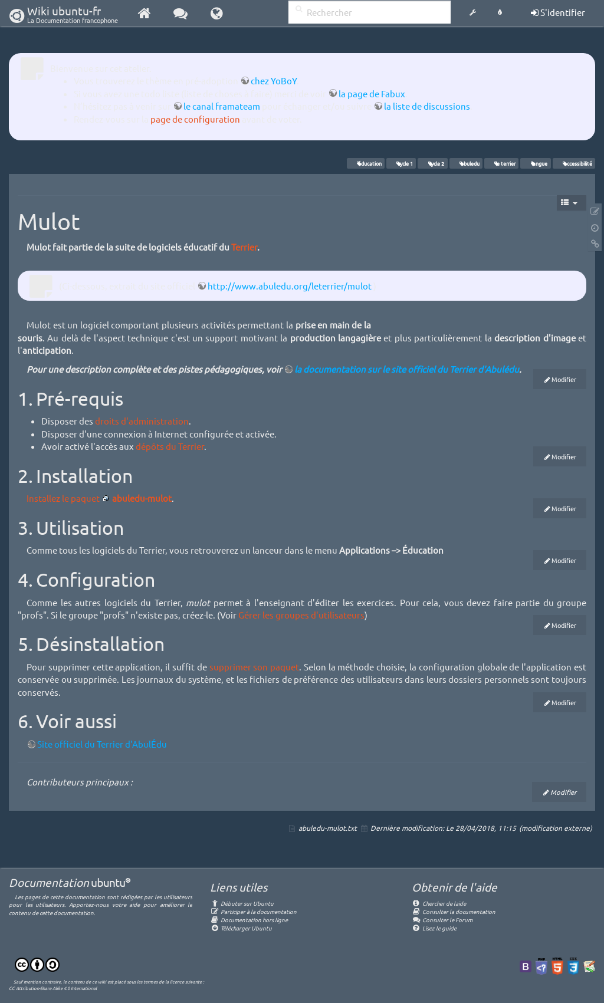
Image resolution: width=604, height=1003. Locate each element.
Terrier (244, 246)
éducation (366, 163)
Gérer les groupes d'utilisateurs (301, 614)
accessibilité (574, 163)
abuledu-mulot (142, 498)
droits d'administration (142, 420)
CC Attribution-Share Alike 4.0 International (53, 988)
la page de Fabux (372, 93)
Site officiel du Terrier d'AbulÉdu (102, 743)
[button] (472, 13)
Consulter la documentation (453, 911)
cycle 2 (433, 163)
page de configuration (195, 118)
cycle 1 (401, 163)
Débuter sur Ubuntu (242, 903)
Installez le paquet (63, 498)
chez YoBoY (274, 80)
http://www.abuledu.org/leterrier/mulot (290, 285)
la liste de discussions (427, 105)
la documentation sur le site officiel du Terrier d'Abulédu (406, 368)
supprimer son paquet (254, 666)
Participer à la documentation (253, 911)
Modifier (564, 379)
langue (536, 163)
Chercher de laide (439, 903)
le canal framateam (221, 105)
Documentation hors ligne (249, 919)
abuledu (466, 163)
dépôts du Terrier (170, 446)
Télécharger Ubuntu (241, 927)
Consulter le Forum (442, 919)
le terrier (501, 163)
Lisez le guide (434, 927)
